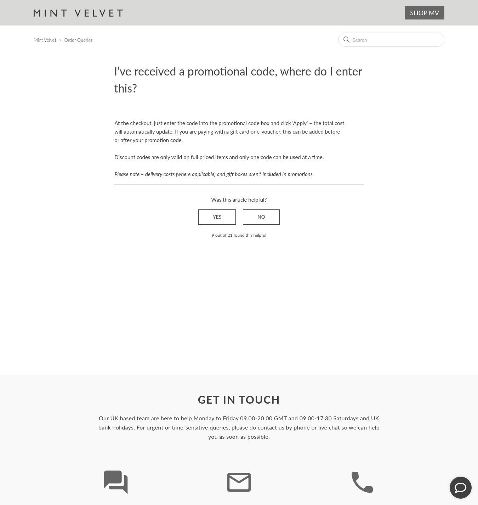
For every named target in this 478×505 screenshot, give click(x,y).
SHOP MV (424, 13)
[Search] (391, 40)
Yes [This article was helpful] (217, 217)
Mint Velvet (45, 40)
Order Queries (78, 40)
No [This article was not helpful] (261, 217)
